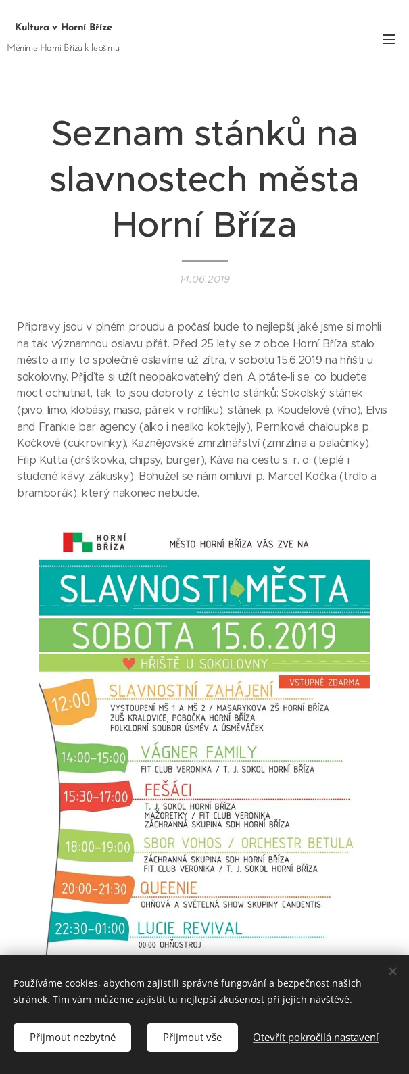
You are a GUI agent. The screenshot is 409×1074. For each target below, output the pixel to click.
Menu (389, 39)
